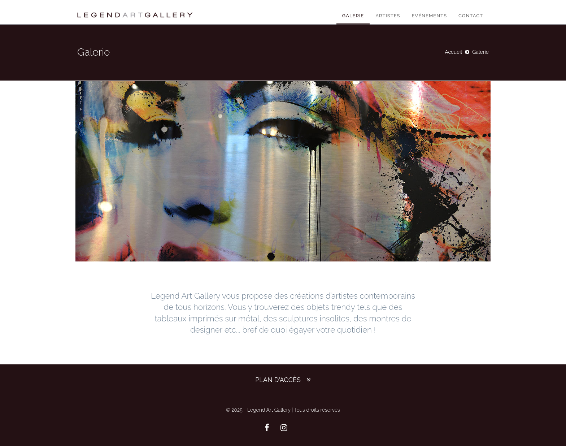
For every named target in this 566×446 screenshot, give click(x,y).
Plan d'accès (278, 380)
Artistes (387, 15)
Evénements (429, 15)
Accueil (453, 52)
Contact (470, 15)
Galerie (353, 15)
